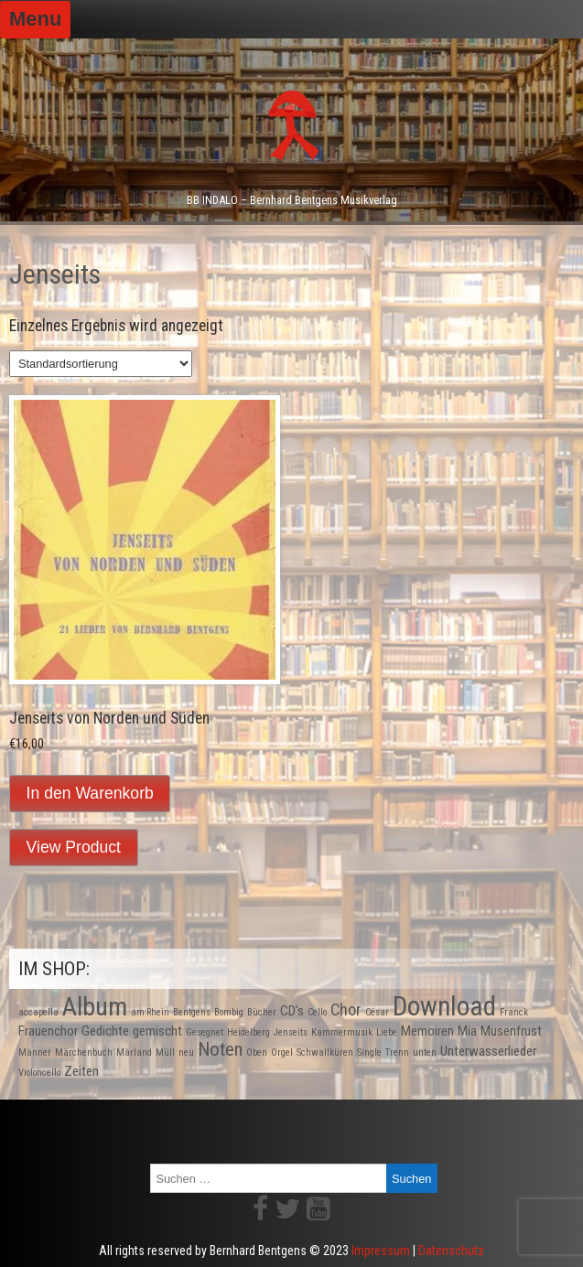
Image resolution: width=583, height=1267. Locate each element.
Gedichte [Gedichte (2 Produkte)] (105, 1031)
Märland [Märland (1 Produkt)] (134, 1052)
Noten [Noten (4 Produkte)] (220, 1049)
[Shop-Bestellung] (100, 363)
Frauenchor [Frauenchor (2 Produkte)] (48, 1031)
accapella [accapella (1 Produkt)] (38, 1012)
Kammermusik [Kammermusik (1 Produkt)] (341, 1032)
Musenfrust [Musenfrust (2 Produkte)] (511, 1031)
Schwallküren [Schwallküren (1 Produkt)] (325, 1052)
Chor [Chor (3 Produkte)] (346, 1009)
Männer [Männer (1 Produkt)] (34, 1052)
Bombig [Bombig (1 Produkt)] (228, 1012)
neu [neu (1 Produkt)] (186, 1052)
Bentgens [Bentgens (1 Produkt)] (192, 1012)
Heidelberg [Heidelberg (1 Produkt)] (248, 1032)
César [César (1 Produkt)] (377, 1012)
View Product (74, 847)
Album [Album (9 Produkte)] (94, 1007)
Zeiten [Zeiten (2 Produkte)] (81, 1071)
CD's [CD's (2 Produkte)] (292, 1011)
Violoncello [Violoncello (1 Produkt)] (39, 1073)
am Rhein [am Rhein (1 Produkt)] (150, 1012)
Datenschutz (451, 1250)
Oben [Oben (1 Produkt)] (256, 1052)
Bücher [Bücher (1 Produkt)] (261, 1012)
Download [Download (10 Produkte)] (444, 1006)
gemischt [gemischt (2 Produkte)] (157, 1031)
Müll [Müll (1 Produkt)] (165, 1052)
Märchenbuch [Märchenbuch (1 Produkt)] (84, 1052)
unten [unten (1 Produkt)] (425, 1052)
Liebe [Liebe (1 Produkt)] (386, 1032)
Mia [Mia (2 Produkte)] (467, 1031)
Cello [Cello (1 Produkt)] (317, 1012)
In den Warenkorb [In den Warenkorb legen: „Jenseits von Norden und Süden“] (90, 793)
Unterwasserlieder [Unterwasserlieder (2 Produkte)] (488, 1051)
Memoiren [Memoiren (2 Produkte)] (427, 1031)
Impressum (380, 1250)
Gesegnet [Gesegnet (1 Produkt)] (204, 1032)
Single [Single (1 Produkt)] (369, 1052)
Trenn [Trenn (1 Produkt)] (397, 1052)
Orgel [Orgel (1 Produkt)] (282, 1052)
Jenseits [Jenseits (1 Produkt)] (291, 1032)
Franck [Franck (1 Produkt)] (514, 1012)
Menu (35, 18)
